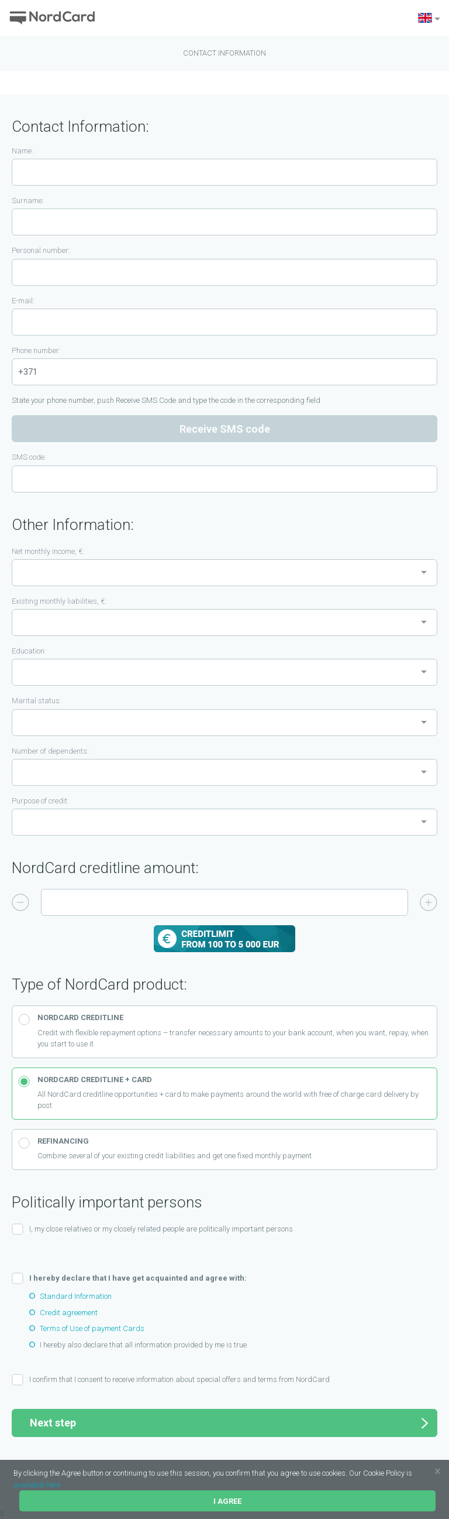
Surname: (28, 200)
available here (36, 1484)
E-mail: (23, 300)
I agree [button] (227, 1501)
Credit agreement (69, 1312)
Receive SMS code (224, 429)
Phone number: (36, 350)
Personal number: (41, 250)
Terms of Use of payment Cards (92, 1328)
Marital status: (36, 700)
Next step (229, 1422)
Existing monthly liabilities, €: (59, 601)
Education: (29, 650)
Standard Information (76, 1296)
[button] (415, 1474)
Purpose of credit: (40, 800)
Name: (22, 150)
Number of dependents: (50, 751)
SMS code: (29, 457)
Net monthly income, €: (48, 551)
